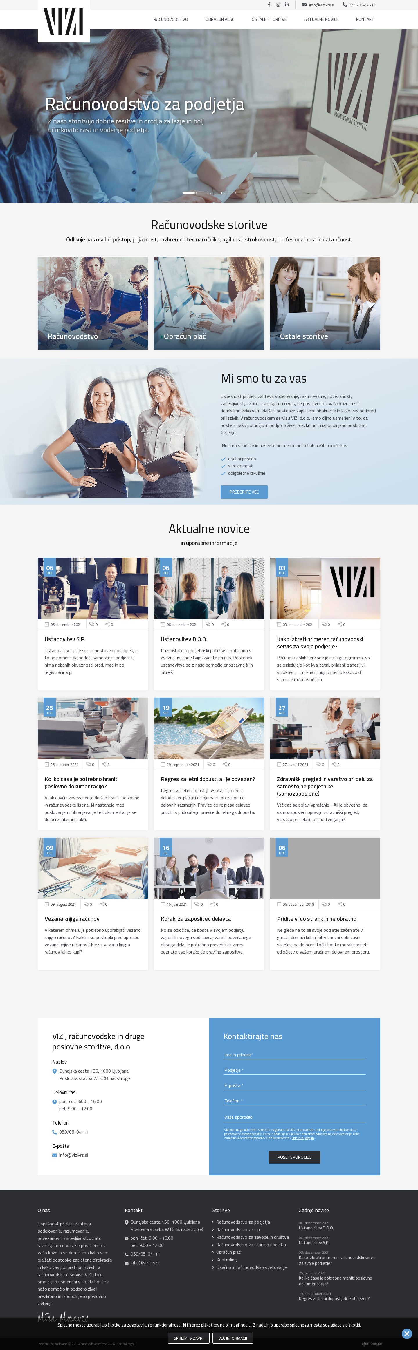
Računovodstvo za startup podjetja (251, 1244)
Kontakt (365, 19)
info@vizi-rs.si (322, 5)
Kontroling (226, 1259)
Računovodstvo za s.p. (238, 1229)
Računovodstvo (171, 19)
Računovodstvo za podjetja (243, 1222)
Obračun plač (220, 19)
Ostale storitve (269, 19)
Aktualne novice (321, 19)
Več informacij (233, 1338)
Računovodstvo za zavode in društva (252, 1237)
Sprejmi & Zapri (188, 1338)
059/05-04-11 (363, 5)
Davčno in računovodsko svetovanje (251, 1267)
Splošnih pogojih (303, 1138)
